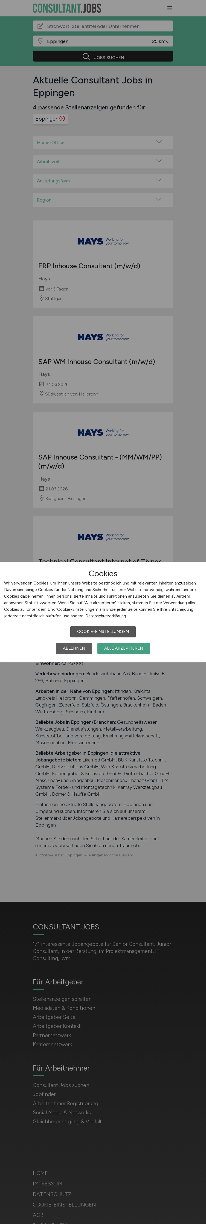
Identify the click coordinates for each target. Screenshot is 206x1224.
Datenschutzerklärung (105, 616)
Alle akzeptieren (123, 648)
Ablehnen (74, 648)
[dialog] (103, 612)
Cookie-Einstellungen (103, 631)
